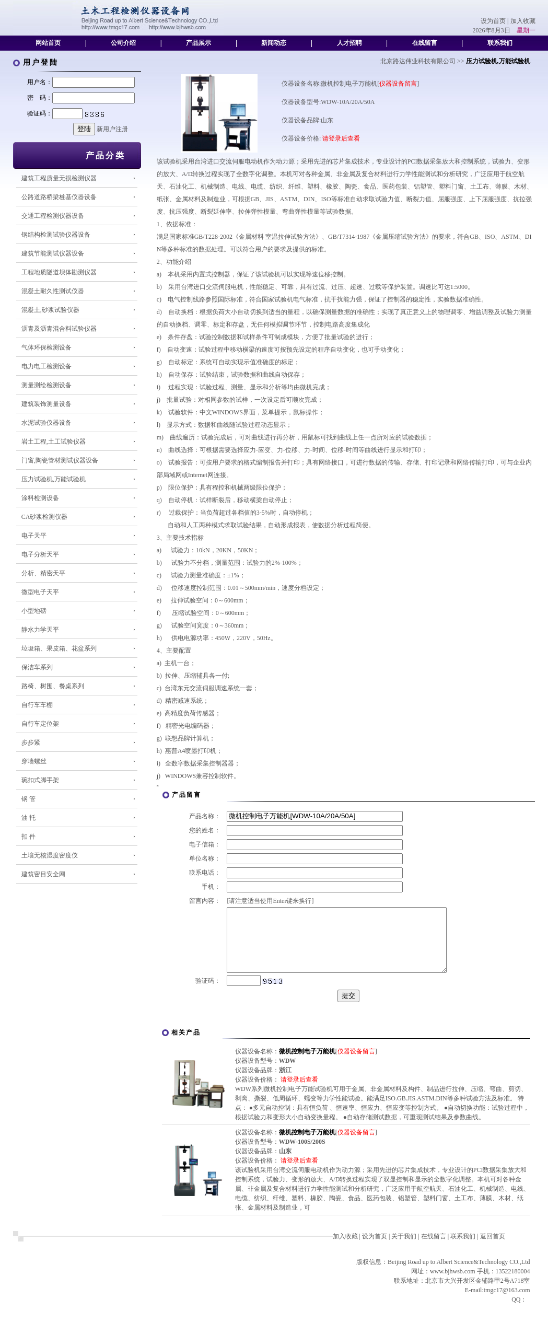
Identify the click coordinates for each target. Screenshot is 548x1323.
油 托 (28, 817)
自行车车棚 (37, 705)
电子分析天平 (40, 554)
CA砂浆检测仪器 (44, 516)
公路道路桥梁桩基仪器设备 (59, 197)
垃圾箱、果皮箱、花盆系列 (59, 648)
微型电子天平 (40, 592)
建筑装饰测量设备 (46, 404)
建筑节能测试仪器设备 (52, 253)
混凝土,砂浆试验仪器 (50, 310)
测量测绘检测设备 (46, 385)
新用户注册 (112, 129)
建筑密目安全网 (43, 874)
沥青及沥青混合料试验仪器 (59, 328)
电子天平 (33, 535)
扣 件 (28, 836)
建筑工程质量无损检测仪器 (59, 178)
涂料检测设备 (40, 498)
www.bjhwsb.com (452, 1283)
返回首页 (492, 1248)
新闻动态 (273, 43)
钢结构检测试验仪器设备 (55, 234)
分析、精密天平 (43, 573)
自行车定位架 (40, 723)
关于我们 (403, 1248)
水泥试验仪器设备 (46, 422)
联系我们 (499, 43)
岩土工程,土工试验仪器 (53, 441)
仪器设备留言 (398, 83)
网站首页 (48, 43)
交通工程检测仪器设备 (52, 215)
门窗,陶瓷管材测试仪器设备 (59, 460)
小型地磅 (33, 610)
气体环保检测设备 (46, 347)
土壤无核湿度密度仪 (49, 855)
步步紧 (30, 742)
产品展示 (198, 43)
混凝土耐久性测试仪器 (52, 291)
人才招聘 (349, 43)
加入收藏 (522, 21)
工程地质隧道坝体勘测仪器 (59, 272)
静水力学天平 (40, 629)
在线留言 (424, 43)
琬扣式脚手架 (40, 780)
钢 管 (28, 799)
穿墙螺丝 (33, 761)
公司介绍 (123, 43)
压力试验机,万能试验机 (53, 479)
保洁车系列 (37, 667)
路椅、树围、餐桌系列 (52, 686)
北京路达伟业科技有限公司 (418, 61)
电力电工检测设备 (46, 366)
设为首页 (493, 21)
